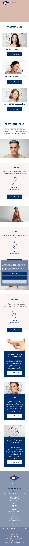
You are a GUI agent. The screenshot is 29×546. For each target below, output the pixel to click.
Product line (14, 514)
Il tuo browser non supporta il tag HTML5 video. (14, 14)
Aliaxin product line (14, 49)
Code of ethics (14, 536)
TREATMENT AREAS (14, 512)
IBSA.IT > (14, 492)
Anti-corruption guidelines (14, 538)
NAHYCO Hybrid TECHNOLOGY (14, 441)
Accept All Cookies (14, 277)
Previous (3, 13)
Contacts (14, 523)
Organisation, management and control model (14, 543)
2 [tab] (13, 189)
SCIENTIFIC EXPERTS (14, 521)
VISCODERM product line (14, 104)
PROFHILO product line (14, 77)
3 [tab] (16, 189)
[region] (14, 273)
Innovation (14, 516)
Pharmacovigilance (14, 540)
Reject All (14, 273)
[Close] (26, 262)
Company (14, 509)
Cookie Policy (14, 534)
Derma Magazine (14, 518)
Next (26, 13)
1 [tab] (11, 189)
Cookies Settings (14, 282)
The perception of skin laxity (14, 355)
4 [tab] (18, 189)
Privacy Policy (14, 532)
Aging (14, 397)
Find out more (14, 54)
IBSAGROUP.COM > (14, 488)
